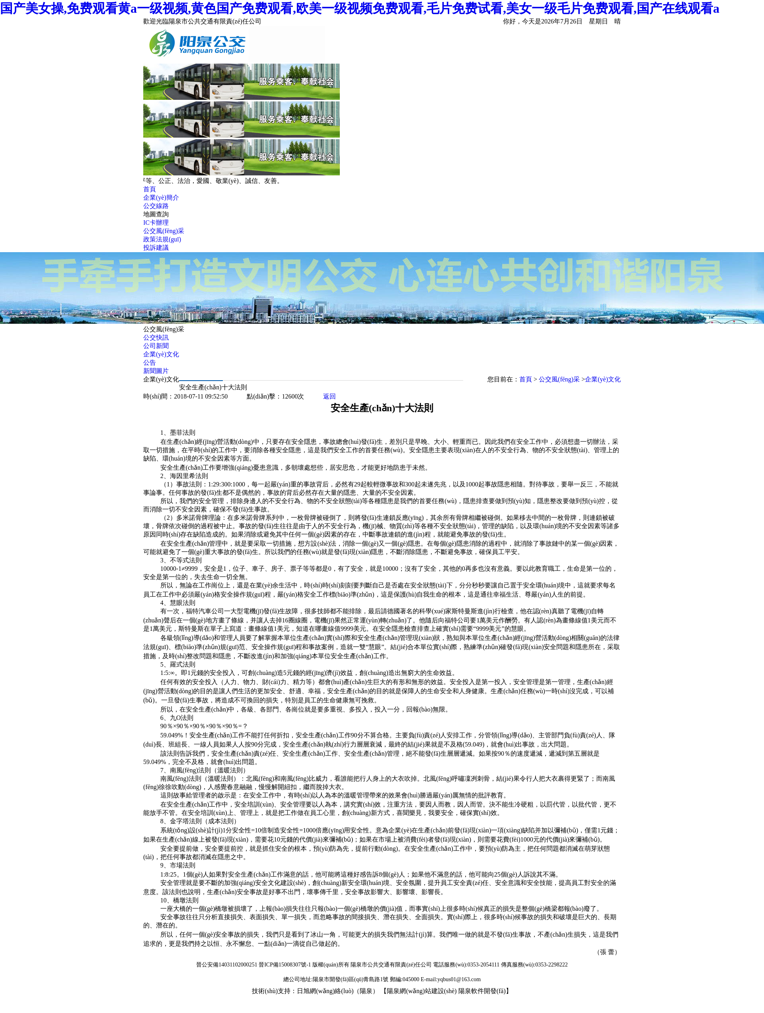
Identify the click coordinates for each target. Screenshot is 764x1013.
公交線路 (156, 205)
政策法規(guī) (162, 239)
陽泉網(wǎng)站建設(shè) (421, 991)
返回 (329, 396)
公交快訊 (156, 337)
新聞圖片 (156, 370)
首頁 (149, 189)
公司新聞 (156, 345)
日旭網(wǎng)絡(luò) (325, 991)
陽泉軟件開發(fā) (482, 991)
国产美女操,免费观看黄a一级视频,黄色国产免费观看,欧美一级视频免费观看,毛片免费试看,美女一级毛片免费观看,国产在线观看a (359, 8)
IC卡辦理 (156, 222)
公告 (149, 362)
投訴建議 (156, 247)
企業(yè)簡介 (161, 197)
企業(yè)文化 (161, 354)
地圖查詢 (156, 214)
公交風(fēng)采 (163, 230)
